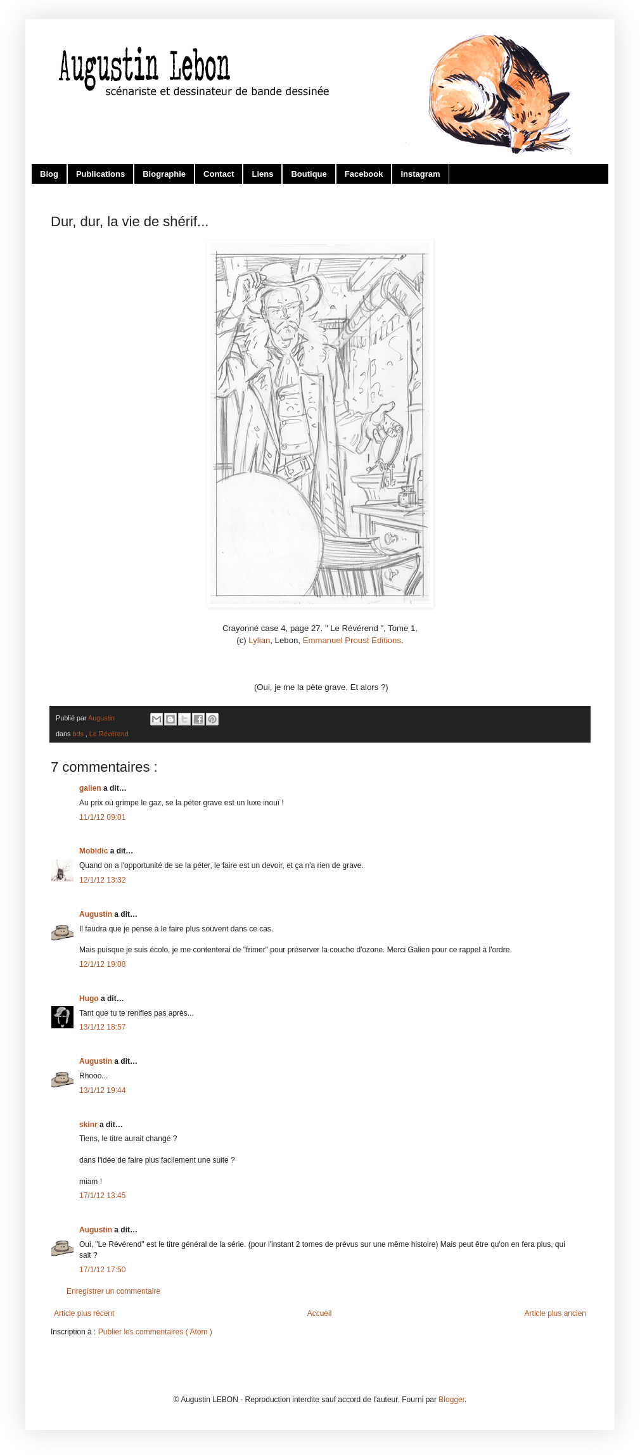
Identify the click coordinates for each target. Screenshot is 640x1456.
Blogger (451, 1399)
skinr (89, 1124)
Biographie (164, 174)
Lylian (259, 640)
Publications (100, 174)
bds (78, 734)
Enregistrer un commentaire (113, 1291)
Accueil (319, 1313)
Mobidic (94, 850)
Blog (49, 174)
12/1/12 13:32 (102, 880)
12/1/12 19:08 (102, 964)
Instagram (420, 174)
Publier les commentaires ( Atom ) (155, 1331)
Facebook (364, 174)
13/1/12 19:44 (102, 1090)
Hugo (90, 998)
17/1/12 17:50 (102, 1269)
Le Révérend (109, 734)
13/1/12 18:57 (102, 1027)
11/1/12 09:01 (102, 817)
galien (91, 788)
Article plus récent (84, 1313)
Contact (218, 174)
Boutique (308, 174)
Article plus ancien (555, 1313)
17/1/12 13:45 (102, 1195)
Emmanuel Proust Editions (352, 640)
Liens (262, 174)
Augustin (96, 914)
